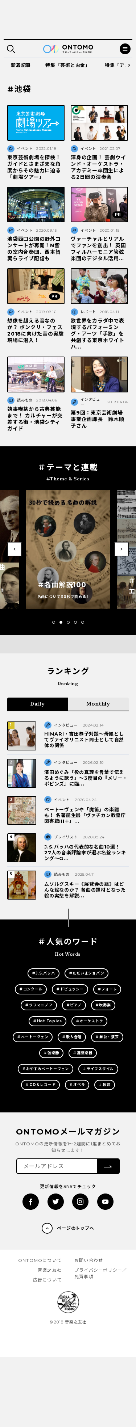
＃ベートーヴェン (32, 1037)
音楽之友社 (50, 1270)
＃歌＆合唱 (72, 1037)
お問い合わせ (88, 1260)
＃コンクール (31, 989)
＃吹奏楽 (103, 1005)
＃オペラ (77, 1084)
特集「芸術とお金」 (67, 65)
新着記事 (21, 65)
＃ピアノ (74, 1005)
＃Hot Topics (47, 1021)
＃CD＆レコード (40, 1084)
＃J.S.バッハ (43, 973)
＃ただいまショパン (86, 973)
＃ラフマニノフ (38, 1005)
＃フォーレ (107, 989)
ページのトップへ (76, 1228)
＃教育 (104, 1084)
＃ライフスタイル (98, 1068)
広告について (47, 1280)
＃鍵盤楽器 (82, 1053)
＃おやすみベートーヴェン (45, 1068)
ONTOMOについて (40, 1260)
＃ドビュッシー (69, 989)
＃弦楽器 (51, 1053)
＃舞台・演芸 (107, 1037)
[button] (53, 622)
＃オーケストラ (89, 1021)
